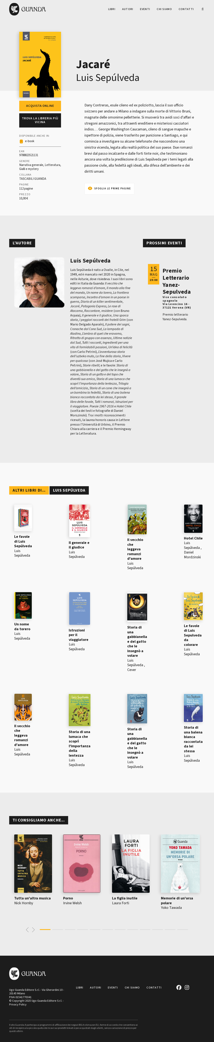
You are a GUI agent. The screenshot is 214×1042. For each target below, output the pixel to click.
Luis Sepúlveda (107, 78)
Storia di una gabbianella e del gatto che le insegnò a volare (137, 641)
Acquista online (40, 106)
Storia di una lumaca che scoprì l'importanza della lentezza (79, 743)
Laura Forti (120, 903)
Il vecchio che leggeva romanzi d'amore (135, 549)
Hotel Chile (193, 538)
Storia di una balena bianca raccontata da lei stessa (193, 739)
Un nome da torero (22, 627)
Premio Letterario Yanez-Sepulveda (177, 281)
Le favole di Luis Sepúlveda (23, 541)
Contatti (186, 9)
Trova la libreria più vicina (40, 120)
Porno (68, 898)
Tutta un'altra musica (32, 898)
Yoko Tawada (171, 907)
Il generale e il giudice (79, 545)
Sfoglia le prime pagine (112, 188)
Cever (131, 669)
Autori (127, 9)
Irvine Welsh (72, 903)
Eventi (145, 9)
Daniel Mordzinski (192, 555)
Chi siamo (164, 9)
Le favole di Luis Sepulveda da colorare (193, 635)
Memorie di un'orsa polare (177, 901)
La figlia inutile (125, 898)
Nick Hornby (23, 903)
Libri (111, 9)
